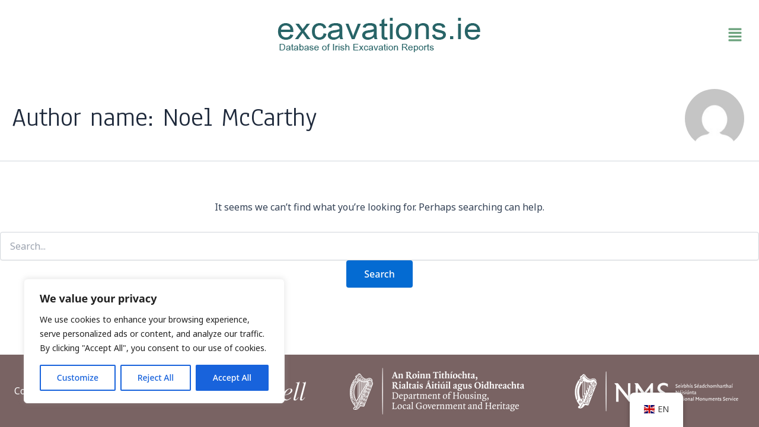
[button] (628, 35)
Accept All (232, 377)
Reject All (156, 377)
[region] (154, 341)
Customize (77, 377)
